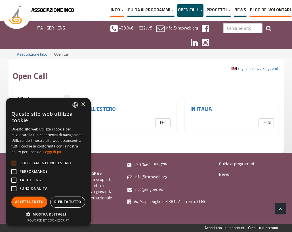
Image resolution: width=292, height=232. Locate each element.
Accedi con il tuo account (224, 228)
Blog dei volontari (270, 10)
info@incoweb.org (147, 177)
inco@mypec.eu (145, 189)
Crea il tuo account (263, 228)
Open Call (190, 10)
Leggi (162, 122)
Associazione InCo (32, 54)
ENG (61, 28)
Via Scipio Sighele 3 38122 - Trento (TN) (166, 201)
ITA (40, 28)
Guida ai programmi (151, 10)
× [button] (83, 104)
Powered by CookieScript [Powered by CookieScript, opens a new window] (48, 220)
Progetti (218, 10)
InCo (117, 10)
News (240, 10)
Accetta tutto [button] (29, 201)
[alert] (48, 162)
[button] (48, 214)
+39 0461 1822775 (147, 164)
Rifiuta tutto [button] (67, 201)
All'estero (101, 109)
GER (50, 28)
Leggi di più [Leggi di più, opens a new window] (52, 151)
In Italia (201, 109)
